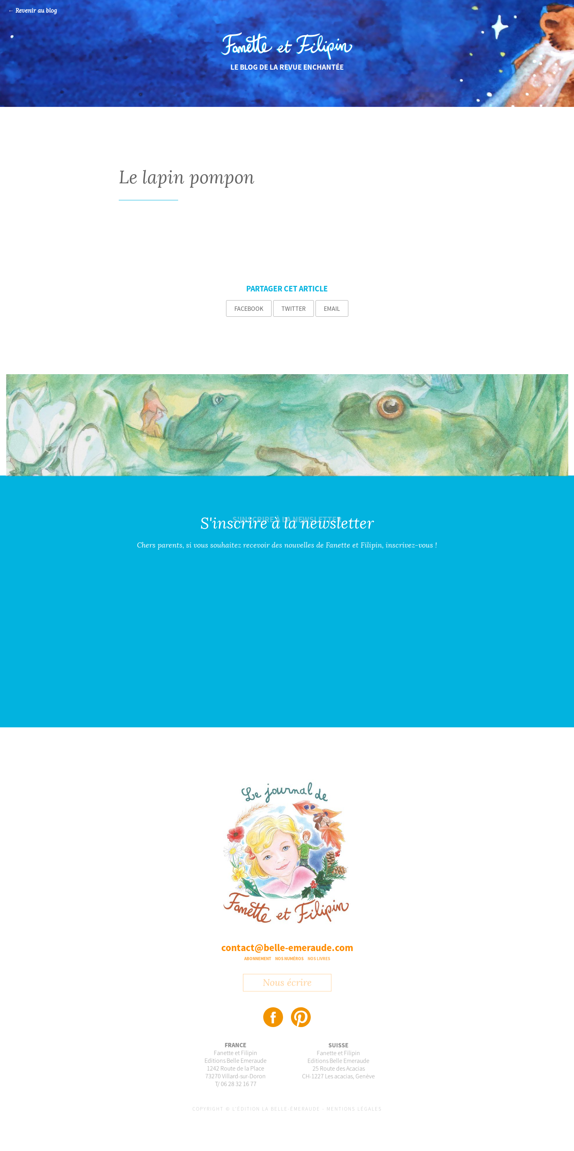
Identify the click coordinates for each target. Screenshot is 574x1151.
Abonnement (257, 958)
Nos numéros (289, 958)
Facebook (248, 308)
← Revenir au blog (32, 11)
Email (332, 308)
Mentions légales (354, 1108)
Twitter (293, 308)
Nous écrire (287, 985)
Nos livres (319, 958)
